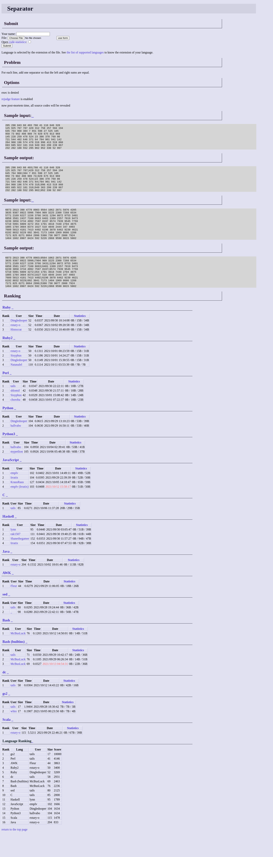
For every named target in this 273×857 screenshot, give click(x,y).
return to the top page (14, 852)
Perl (5, 396)
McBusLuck (17, 656)
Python (7, 431)
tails (13, 408)
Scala (6, 742)
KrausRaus (17, 504)
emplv (14, 495)
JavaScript (10, 483)
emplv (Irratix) (19, 509)
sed (4, 617)
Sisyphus (15, 378)
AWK (6, 596)
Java (5, 574)
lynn (13, 552)
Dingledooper (18, 343)
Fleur (13, 608)
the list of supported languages (85, 52)
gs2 (4, 716)
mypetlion (16, 474)
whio (13, 734)
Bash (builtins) (13, 664)
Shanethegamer (19, 561)
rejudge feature (11, 99)
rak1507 (15, 556)
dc (4, 695)
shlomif (15, 413)
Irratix (14, 500)
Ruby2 (7, 361)
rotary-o (15, 347)
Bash (6, 643)
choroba (15, 422)
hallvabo (15, 448)
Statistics (80, 338)
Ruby (6, 330)
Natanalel (16, 387)
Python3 (8, 457)
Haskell (8, 539)
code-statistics (17, 42)
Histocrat (16, 352)
